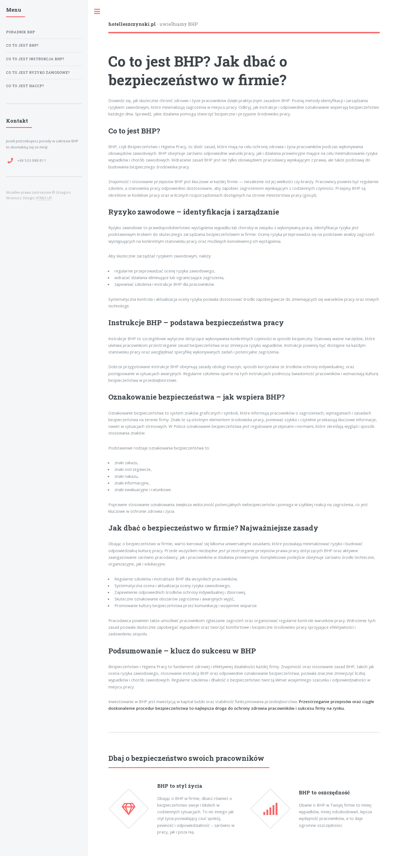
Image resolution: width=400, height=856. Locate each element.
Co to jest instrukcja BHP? (35, 59)
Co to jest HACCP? (25, 86)
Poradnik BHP (20, 32)
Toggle (97, 11)
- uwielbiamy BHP (153, 24)
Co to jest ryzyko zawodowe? (38, 72)
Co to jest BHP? (22, 45)
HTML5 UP (44, 198)
